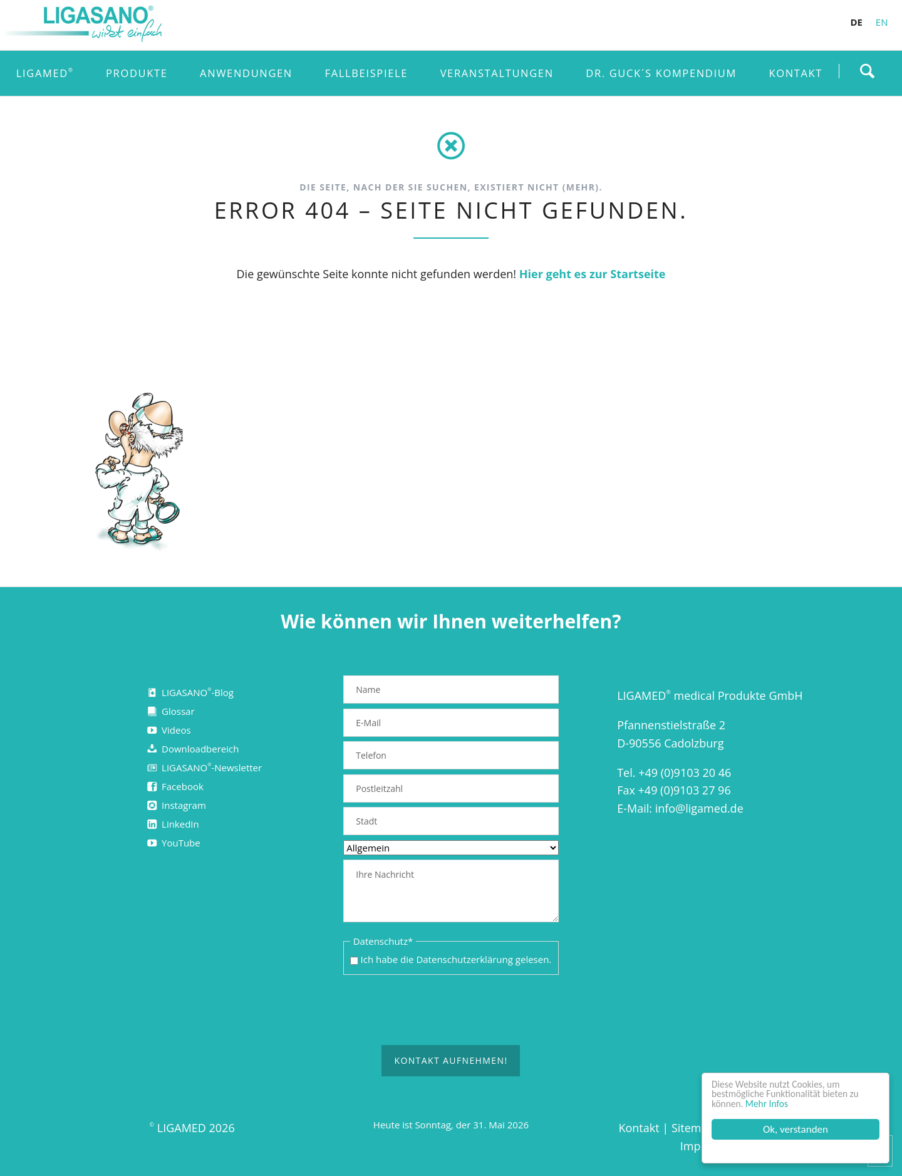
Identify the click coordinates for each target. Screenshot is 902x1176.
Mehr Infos (772, 1103)
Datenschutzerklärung (464, 960)
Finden (867, 71)
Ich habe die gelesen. (456, 960)
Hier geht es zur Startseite (592, 273)
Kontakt (638, 1128)
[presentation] (451, 1010)
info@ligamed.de (699, 808)
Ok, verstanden (795, 1129)
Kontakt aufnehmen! (450, 1061)
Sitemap (693, 1128)
